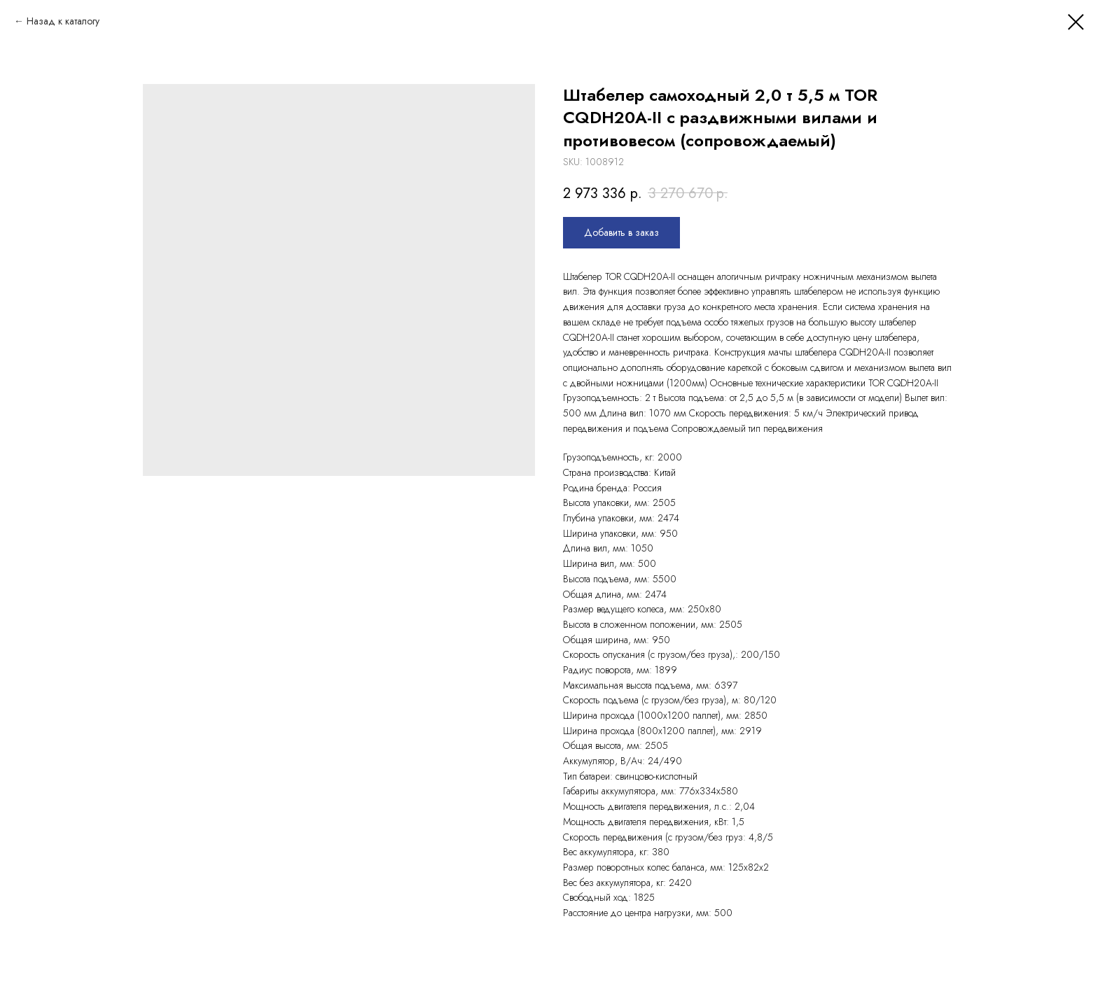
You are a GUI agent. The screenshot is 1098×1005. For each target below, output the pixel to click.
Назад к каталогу (63, 21)
